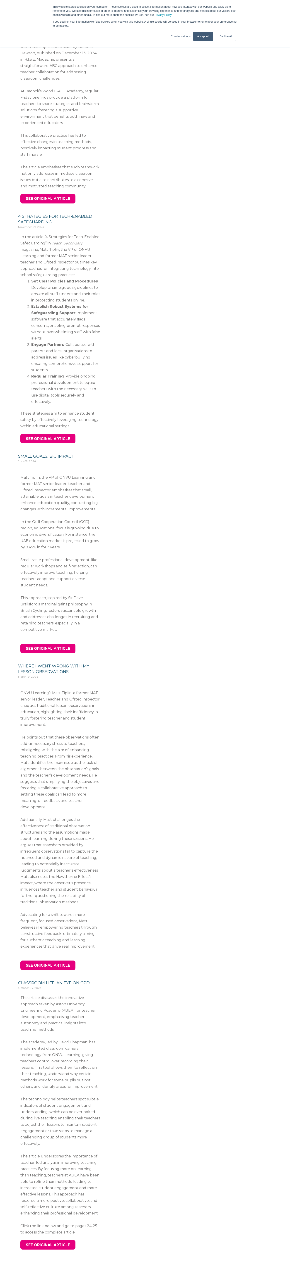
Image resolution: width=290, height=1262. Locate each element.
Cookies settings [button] (181, 36)
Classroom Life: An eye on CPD (54, 982)
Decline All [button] (226, 36)
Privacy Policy (163, 15)
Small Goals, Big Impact (46, 456)
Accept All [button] (203, 36)
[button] (47, 198)
